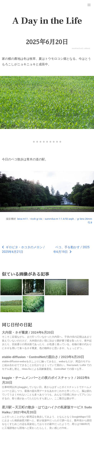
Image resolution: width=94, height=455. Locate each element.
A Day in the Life (47, 21)
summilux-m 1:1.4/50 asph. (60, 218)
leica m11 (22, 218)
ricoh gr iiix (36, 218)
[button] (89, 5)
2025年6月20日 (47, 42)
